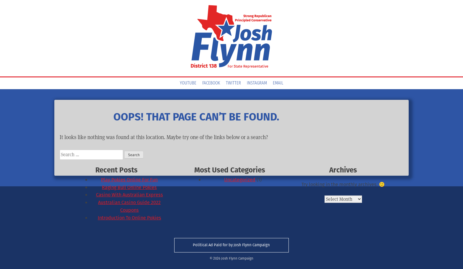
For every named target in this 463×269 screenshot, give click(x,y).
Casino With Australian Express (129, 194)
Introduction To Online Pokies (129, 217)
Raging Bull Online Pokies (129, 187)
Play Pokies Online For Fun (129, 179)
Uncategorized (239, 179)
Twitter (233, 83)
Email (278, 83)
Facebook (211, 83)
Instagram (257, 83)
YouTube (188, 83)
